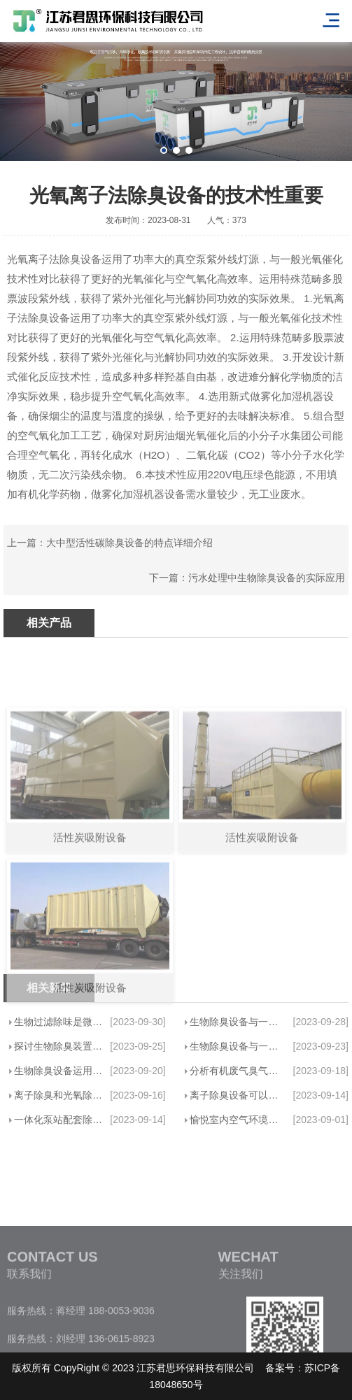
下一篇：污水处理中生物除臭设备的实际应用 (247, 577)
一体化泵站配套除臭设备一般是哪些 (59, 1119)
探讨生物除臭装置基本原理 (59, 1046)
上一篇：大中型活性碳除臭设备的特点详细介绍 (110, 542)
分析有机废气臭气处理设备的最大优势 (237, 1070)
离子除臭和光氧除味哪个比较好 (59, 1095)
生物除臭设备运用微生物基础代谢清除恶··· (59, 1070)
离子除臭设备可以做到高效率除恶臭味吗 (237, 1095)
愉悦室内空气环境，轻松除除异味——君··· (237, 1119)
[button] (163, 150)
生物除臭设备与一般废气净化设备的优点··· (237, 1021)
